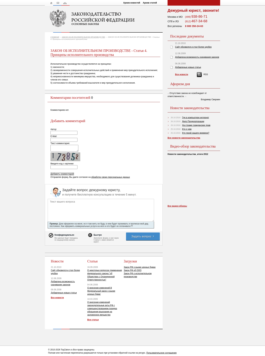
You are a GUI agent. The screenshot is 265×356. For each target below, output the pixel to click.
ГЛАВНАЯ (54, 37)
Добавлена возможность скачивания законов (197, 57)
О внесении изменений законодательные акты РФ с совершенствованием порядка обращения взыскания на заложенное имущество (102, 308)
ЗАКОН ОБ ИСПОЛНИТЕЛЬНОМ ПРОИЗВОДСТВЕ (83, 37)
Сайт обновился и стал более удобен (193, 47)
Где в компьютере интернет (195, 117)
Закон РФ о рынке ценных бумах (140, 267)
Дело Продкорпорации (193, 121)
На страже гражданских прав (196, 125)
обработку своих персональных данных (110, 177)
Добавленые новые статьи (64, 293)
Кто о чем (187, 129)
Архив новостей (131, 3)
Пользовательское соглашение (161, 353)
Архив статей (150, 3)
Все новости (57, 297)
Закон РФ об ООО (132, 270)
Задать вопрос (142, 236)
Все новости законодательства (184, 138)
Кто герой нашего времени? (195, 133)
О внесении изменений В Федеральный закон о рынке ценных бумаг (101, 291)
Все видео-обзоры (177, 206)
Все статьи (93, 320)
